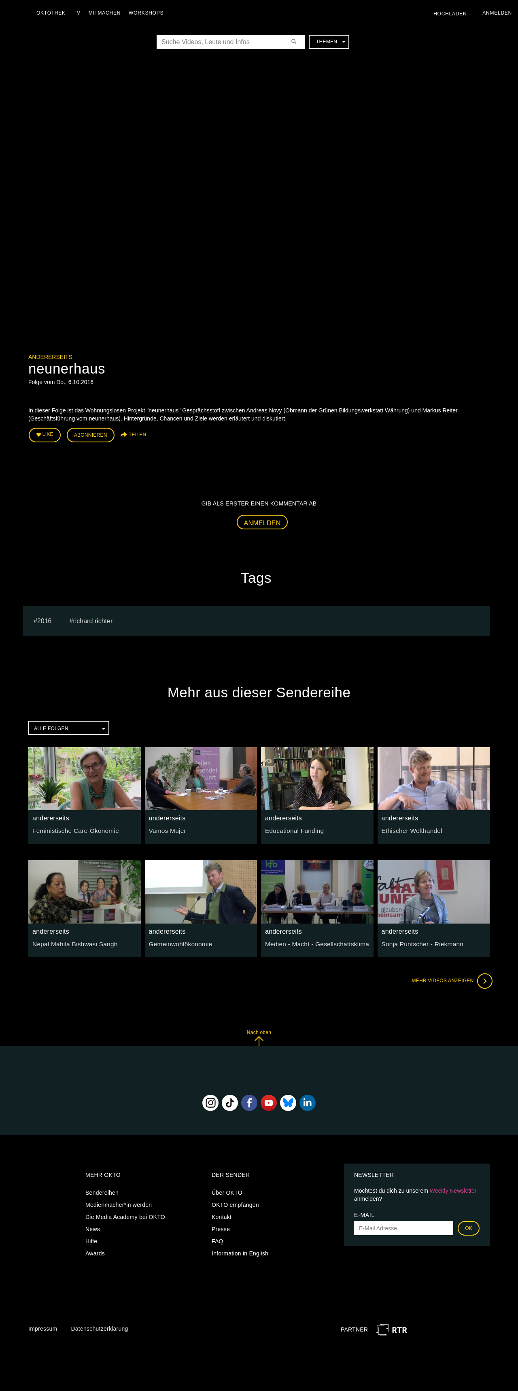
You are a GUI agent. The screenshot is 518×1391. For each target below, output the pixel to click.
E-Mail (364, 1213)
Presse (221, 1227)
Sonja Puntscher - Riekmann (419, 941)
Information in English (240, 1251)
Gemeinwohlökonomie (178, 941)
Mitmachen (107, 13)
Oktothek (53, 13)
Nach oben (259, 1035)
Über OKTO (227, 1190)
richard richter (93, 618)
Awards (95, 1251)
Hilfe (91, 1239)
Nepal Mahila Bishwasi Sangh (71, 941)
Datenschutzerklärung (99, 1326)
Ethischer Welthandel (409, 828)
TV (79, 13)
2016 (44, 618)
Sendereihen (102, 1190)
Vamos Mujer (166, 828)
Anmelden (262, 520)
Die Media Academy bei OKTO (125, 1215)
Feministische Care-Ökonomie (71, 828)
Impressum (42, 1326)
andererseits (50, 357)
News (92, 1227)
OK (468, 1226)
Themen (330, 42)
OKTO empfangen (235, 1203)
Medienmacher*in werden (118, 1203)
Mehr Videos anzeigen (449, 978)
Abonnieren (90, 434)
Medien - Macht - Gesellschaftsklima (312, 941)
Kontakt (221, 1215)
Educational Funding (291, 828)
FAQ (217, 1239)
